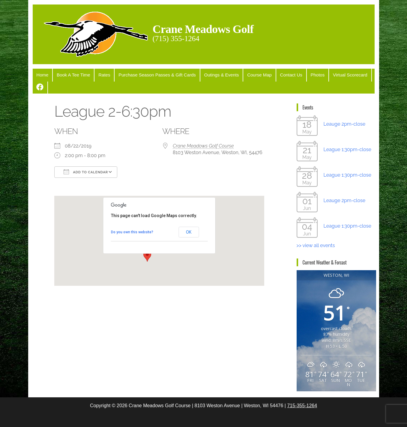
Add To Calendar (86, 159)
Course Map (250, 74)
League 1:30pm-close (347, 136)
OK (188, 219)
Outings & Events (213, 74)
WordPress (205, 417)
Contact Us (280, 74)
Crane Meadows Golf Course (203, 133)
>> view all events (316, 232)
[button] (147, 243)
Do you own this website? (132, 219)
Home (42, 74)
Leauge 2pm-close (345, 111)
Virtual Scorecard (335, 74)
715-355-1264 (302, 392)
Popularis (248, 417)
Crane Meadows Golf (205, 29)
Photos (305, 74)
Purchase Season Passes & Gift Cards (151, 74)
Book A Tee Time (71, 74)
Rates (100, 74)
